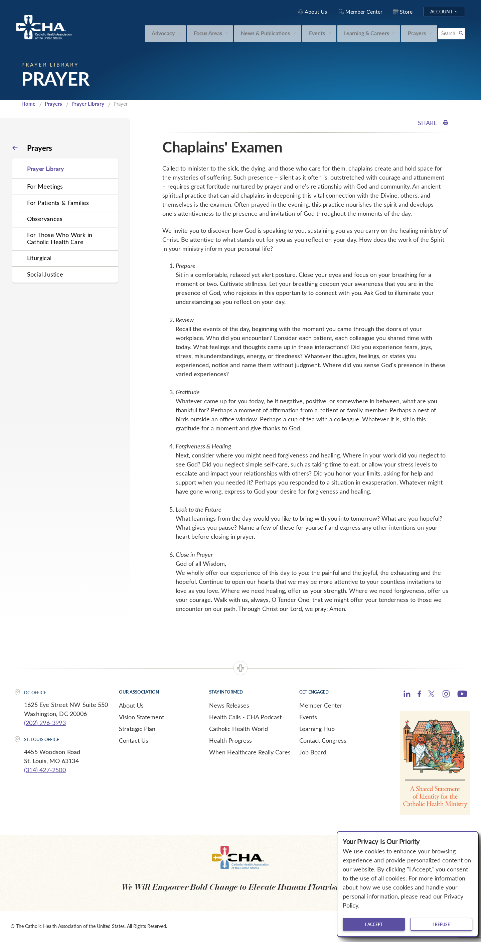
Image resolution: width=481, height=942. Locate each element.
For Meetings (45, 186)
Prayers (53, 103)
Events (308, 717)
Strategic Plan (137, 729)
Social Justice (45, 274)
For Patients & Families (58, 203)
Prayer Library (87, 103)
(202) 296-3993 (45, 723)
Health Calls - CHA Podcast (245, 717)
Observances (44, 219)
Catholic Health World (238, 729)
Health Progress (230, 740)
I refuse (441, 924)
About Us (131, 705)
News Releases (229, 705)
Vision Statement (141, 717)
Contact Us (133, 740)
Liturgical (39, 258)
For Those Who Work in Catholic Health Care (59, 238)
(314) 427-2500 (45, 770)
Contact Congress (322, 740)
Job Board (312, 752)
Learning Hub (317, 729)
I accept (373, 924)
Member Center (320, 705)
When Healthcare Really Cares (250, 752)
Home (28, 103)
